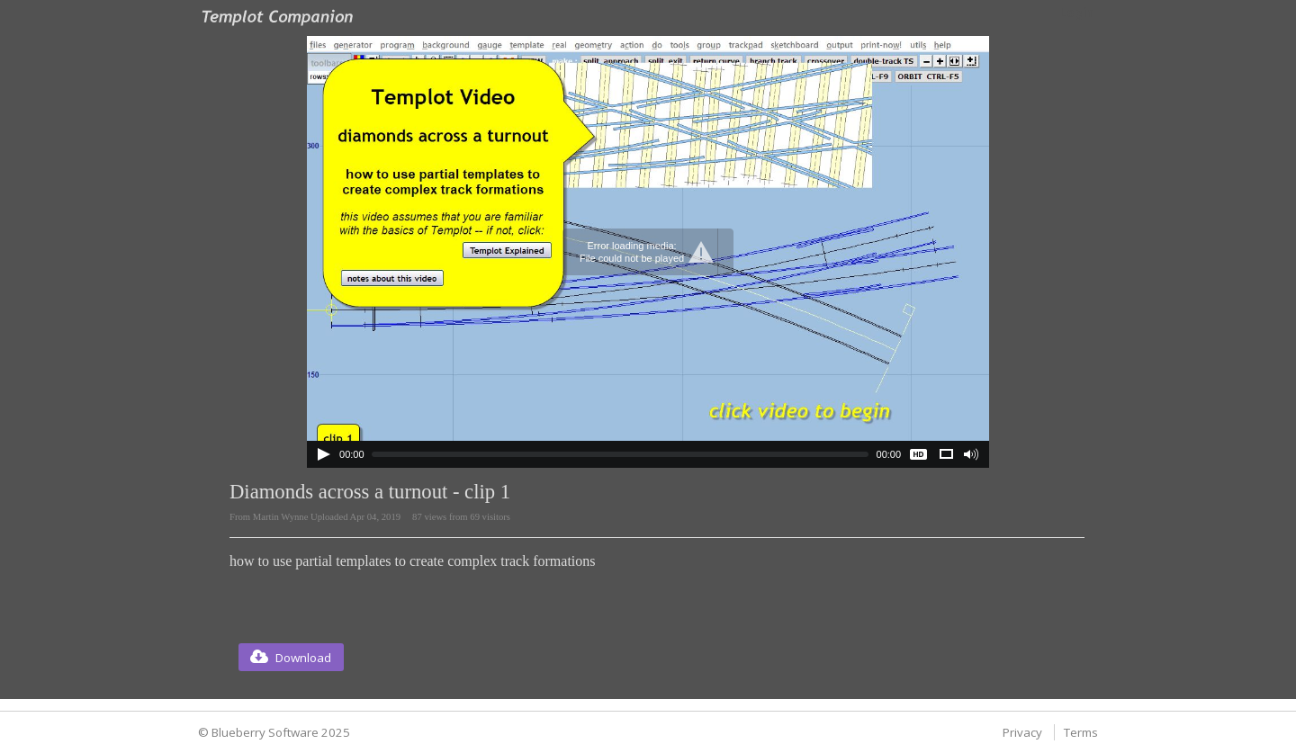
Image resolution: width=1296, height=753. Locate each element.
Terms (1081, 732)
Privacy (1022, 732)
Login (1076, 12)
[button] (291, 657)
